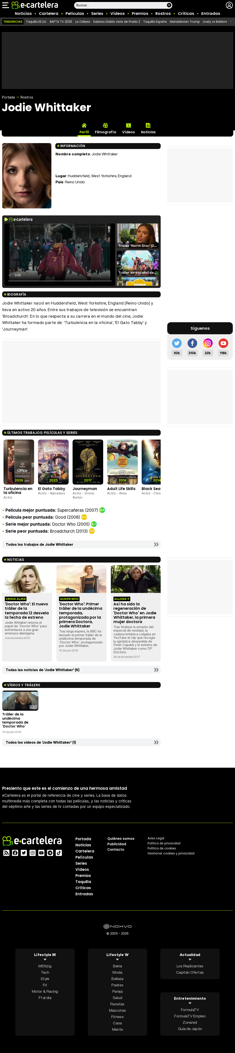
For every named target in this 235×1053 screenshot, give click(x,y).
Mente (117, 1029)
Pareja (117, 991)
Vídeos (117, 13)
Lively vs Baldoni (215, 21)
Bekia (117, 965)
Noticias (23, 13)
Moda (117, 972)
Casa (117, 1022)
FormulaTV (190, 1009)
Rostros (163, 13)
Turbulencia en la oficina (17, 490)
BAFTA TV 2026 (61, 21)
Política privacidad (164, 843)
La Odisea (82, 21)
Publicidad (116, 844)
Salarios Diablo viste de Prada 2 (116, 21)
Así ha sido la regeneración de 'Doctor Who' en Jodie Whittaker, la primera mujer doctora (134, 612)
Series (97, 13)
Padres (117, 984)
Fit (45, 984)
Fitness (117, 1016)
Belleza (117, 978)
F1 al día (45, 997)
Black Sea (151, 488)
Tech (45, 972)
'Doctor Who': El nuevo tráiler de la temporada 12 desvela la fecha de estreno (27, 610)
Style (45, 978)
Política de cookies (162, 848)
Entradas (210, 13)
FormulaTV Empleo (189, 1016)
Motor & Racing (45, 991)
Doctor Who (64, 524)
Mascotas (117, 1010)
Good (60, 517)
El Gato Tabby (51, 488)
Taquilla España (155, 21)
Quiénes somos (120, 838)
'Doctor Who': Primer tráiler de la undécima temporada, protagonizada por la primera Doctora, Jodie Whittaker (80, 615)
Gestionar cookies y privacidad (171, 853)
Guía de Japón (190, 1028)
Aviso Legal (156, 838)
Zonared (190, 1022)
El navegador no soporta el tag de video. (59, 254)
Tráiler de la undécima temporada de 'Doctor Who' (15, 720)
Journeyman (85, 488)
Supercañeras (70, 510)
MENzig (44, 965)
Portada (8, 97)
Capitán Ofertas (190, 972)
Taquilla (83, 881)
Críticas (186, 13)
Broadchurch (62, 531)
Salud (117, 997)
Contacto (115, 849)
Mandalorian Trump (185, 21)
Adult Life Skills (121, 488)
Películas (75, 13)
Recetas (117, 1003)
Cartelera (48, 13)
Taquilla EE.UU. (36, 21)
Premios (140, 13)
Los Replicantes (190, 965)
